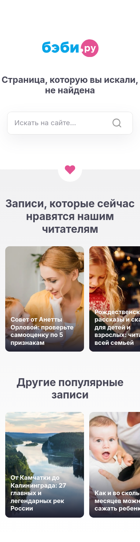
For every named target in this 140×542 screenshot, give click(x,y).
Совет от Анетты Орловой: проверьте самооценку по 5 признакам (42, 331)
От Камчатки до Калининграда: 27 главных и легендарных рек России (38, 493)
